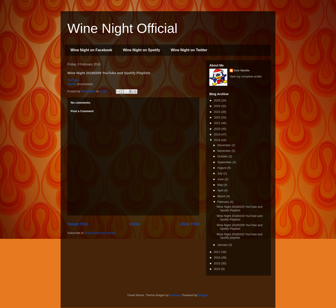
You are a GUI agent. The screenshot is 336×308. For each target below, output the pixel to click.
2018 (217, 140)
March (221, 196)
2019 (217, 134)
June (221, 179)
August (222, 167)
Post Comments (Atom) (100, 233)
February (223, 201)
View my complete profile (246, 76)
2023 (217, 111)
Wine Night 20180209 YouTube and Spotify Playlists (239, 226)
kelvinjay (175, 295)
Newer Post (77, 224)
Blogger (203, 295)
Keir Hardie (241, 70)
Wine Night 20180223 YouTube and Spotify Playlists (239, 208)
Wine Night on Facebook (91, 50)
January (223, 244)
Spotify (71, 84)
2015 (217, 263)
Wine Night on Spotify (141, 50)
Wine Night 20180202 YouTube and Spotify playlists (239, 236)
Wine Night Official (122, 28)
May (220, 184)
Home (134, 224)
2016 (217, 257)
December (224, 145)
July (220, 173)
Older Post (189, 224)
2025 (217, 100)
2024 (217, 106)
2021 (217, 123)
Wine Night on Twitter (189, 50)
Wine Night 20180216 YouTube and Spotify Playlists (239, 217)
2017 (217, 252)
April (220, 190)
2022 (217, 117)
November (224, 150)
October (223, 156)
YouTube (73, 80)
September (224, 162)
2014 (217, 269)
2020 (217, 128)
